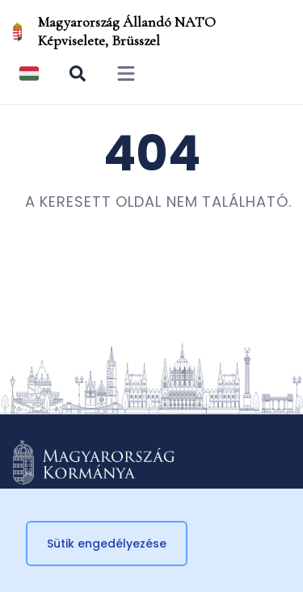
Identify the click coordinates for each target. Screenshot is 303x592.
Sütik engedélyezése (106, 543)
